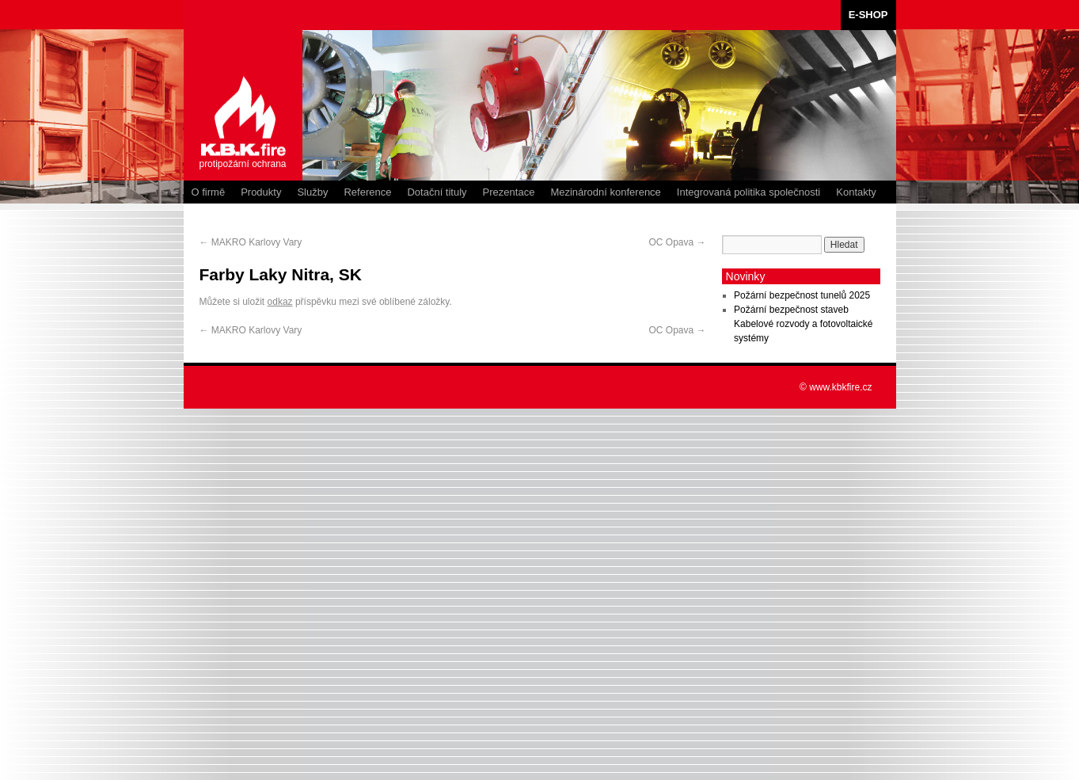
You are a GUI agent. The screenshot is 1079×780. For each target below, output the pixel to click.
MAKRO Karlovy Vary (250, 242)
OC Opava (676, 242)
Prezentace (509, 192)
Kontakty (856, 192)
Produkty (261, 192)
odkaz (280, 301)
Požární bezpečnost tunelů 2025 (802, 295)
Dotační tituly (436, 192)
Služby (312, 192)
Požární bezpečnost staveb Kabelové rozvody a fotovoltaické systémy (803, 324)
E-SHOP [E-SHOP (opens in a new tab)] (868, 15)
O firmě (209, 192)
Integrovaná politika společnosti (748, 192)
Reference (367, 192)
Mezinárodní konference (605, 192)
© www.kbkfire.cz (836, 387)
